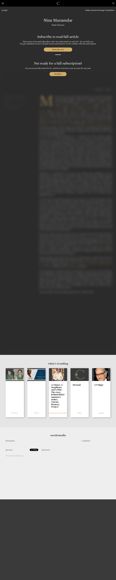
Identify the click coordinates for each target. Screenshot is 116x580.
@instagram (10, 441)
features (14, 413)
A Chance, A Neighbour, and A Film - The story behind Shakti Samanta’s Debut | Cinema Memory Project (57, 396)
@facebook (46, 450)
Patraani (77, 385)
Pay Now (58, 74)
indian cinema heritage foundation (99, 10)
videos (36, 413)
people (5, 10)
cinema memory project (58, 413)
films (80, 413)
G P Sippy (98, 385)
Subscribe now (58, 49)
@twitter (9, 450)
